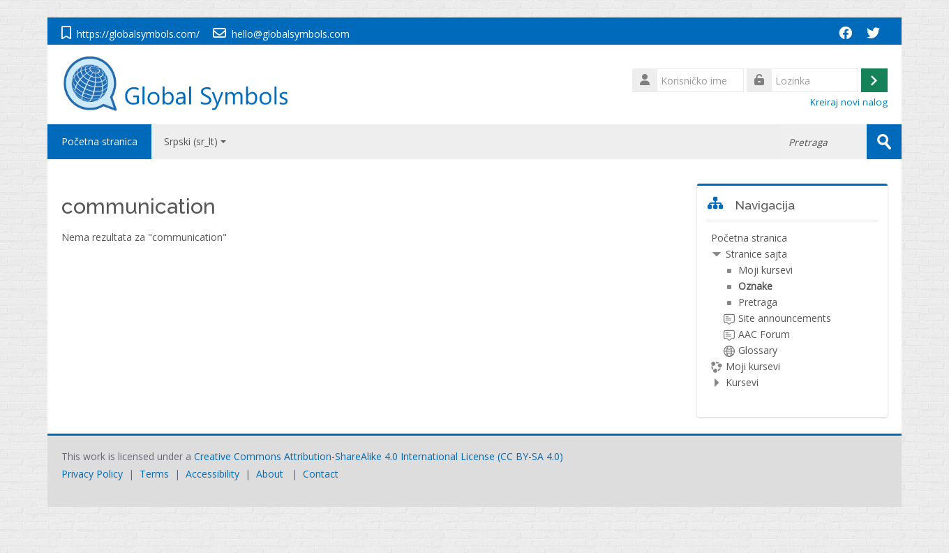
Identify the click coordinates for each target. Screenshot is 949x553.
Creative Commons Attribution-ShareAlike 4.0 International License (344, 456)
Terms (154, 474)
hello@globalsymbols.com (291, 33)
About (269, 474)
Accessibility (212, 474)
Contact (320, 474)
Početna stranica (99, 141)
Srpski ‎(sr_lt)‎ (195, 141)
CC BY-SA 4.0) (531, 456)
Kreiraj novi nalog (849, 102)
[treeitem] (792, 310)
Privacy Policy (92, 474)
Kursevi (742, 382)
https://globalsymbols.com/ (138, 33)
